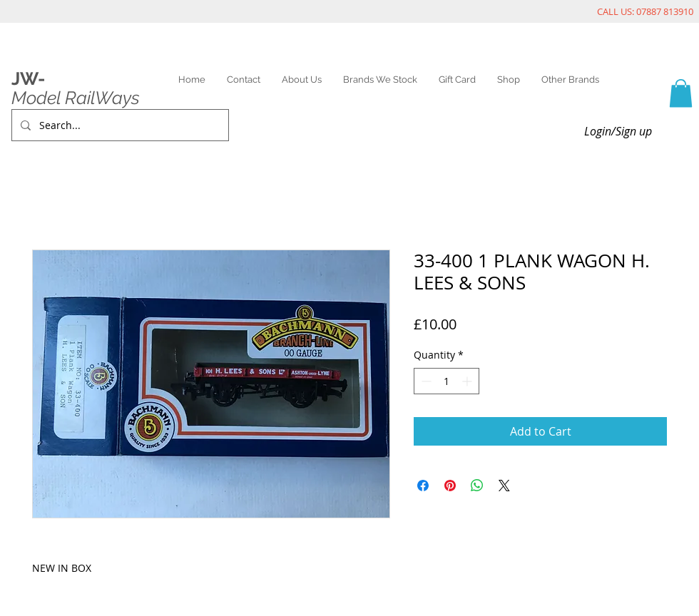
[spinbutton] (446, 381)
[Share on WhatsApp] (477, 485)
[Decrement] (425, 381)
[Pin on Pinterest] (450, 485)
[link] (681, 93)
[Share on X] (504, 485)
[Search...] (118, 125)
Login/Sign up (618, 131)
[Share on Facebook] (423, 485)
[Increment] (468, 381)
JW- (28, 78)
